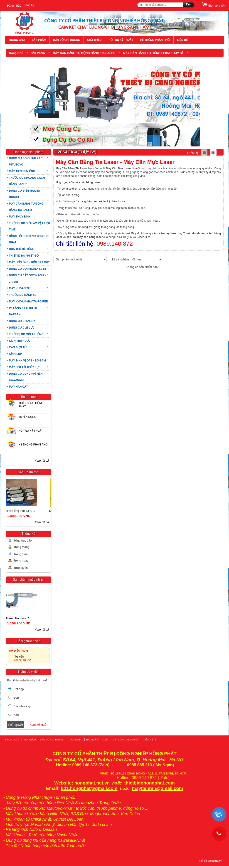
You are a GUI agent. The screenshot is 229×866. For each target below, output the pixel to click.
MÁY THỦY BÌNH (20, 216)
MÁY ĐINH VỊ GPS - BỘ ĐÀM (27, 360)
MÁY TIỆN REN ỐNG (22, 171)
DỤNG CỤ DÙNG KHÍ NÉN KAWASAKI (26, 377)
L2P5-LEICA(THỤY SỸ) (24, 61)
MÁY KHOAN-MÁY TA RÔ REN (28, 301)
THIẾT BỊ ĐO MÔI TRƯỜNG (26, 334)
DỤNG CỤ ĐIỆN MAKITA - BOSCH (25, 194)
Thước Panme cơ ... (28, 618)
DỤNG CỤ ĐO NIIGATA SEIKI (27, 268)
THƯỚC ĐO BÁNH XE (23, 295)
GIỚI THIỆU (94, 40)
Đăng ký (28, 5)
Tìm (188, 4)
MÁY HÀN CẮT (18, 386)
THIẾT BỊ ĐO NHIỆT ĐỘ (24, 255)
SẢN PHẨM (39, 40)
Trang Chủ (16, 53)
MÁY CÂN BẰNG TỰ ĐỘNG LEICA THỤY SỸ (153, 53)
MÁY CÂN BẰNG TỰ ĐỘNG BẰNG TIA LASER (83, 53)
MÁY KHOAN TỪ (19, 288)
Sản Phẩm (38, 53)
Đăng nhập (14, 5)
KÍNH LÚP (15, 354)
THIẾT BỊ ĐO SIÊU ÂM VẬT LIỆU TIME (29, 226)
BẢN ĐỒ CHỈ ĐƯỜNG (66, 40)
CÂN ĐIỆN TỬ (18, 347)
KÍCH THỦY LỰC (19, 340)
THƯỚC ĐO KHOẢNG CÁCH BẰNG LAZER (27, 181)
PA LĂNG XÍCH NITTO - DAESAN (24, 311)
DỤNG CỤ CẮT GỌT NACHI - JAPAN (27, 278)
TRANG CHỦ (16, 40)
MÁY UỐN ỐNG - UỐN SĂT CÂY (29, 262)
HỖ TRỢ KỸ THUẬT (120, 40)
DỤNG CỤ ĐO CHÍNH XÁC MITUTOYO (26, 161)
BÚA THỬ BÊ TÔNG (21, 249)
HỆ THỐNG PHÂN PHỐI (155, 40)
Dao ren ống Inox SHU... (28, 510)
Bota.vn (217, 860)
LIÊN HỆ (182, 40)
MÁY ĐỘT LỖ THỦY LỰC (25, 367)
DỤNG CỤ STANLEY (22, 321)
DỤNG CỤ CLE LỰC (21, 327)
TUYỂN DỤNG (28, 416)
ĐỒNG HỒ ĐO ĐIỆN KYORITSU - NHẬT (29, 239)
